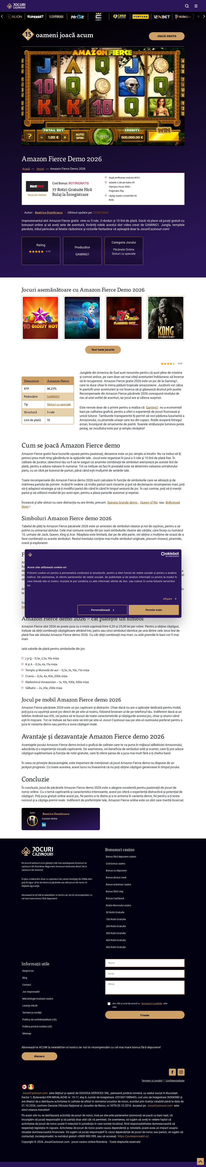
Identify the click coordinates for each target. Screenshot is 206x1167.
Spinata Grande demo (122, 502)
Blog (24, 977)
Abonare (39, 1056)
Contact (26, 984)
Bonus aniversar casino (118, 884)
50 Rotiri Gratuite (115, 912)
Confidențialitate (174, 1080)
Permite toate (153, 609)
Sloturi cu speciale (123, 254)
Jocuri (40, 168)
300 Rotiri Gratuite (116, 933)
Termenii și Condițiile (151, 1003)
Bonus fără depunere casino (121, 856)
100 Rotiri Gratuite (116, 919)
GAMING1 (82, 254)
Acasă (26, 168)
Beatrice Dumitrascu (49, 212)
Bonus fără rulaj (114, 891)
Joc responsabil (30, 991)
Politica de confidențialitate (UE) (39, 1019)
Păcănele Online (123, 249)
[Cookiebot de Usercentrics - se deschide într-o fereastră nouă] (163, 554)
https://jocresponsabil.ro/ (133, 1136)
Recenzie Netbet (37, 195)
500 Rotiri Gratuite (116, 947)
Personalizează (102, 609)
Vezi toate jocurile (103, 349)
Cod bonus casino (115, 863)
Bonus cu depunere (116, 870)
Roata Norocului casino (118, 905)
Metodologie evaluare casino (37, 998)
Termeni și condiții (31, 1012)
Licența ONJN (29, 1005)
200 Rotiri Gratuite (116, 926)
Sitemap (26, 1033)
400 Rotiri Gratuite (116, 940)
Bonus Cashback (115, 898)
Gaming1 (152, 407)
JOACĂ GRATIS (166, 36)
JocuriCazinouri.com (35, 1093)
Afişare (167, 598)
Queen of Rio (149, 502)
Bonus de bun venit (116, 877)
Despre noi (28, 970)
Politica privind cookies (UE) (37, 1026)
